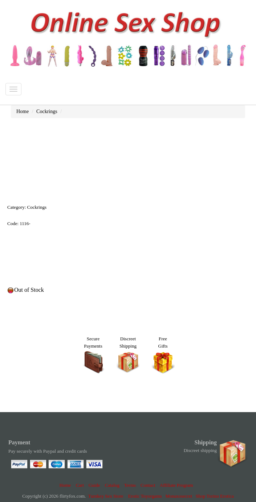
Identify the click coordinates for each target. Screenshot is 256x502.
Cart (80, 485)
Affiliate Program (176, 485)
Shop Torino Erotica (215, 496)
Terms (130, 485)
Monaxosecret (178, 496)
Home (65, 485)
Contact (148, 485)
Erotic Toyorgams (145, 496)
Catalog (112, 485)
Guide (94, 485)
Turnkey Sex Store (105, 496)
